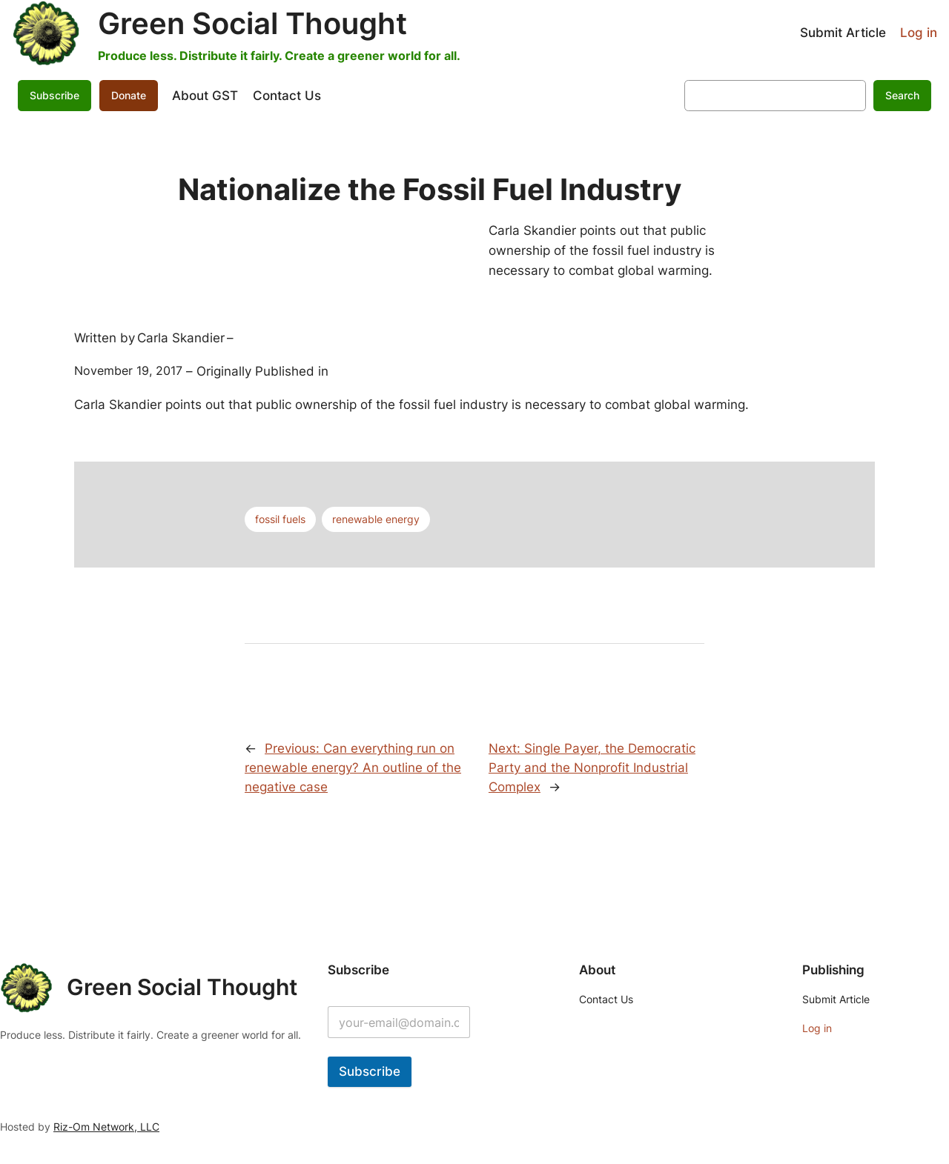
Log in (918, 32)
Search (902, 95)
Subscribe (54, 95)
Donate (128, 95)
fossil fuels (280, 519)
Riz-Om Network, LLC (106, 1126)
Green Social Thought (252, 23)
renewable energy (376, 519)
